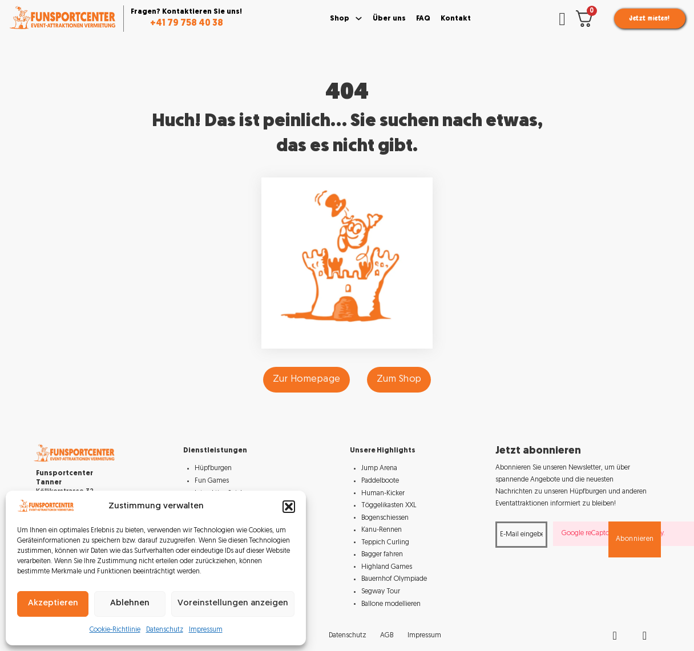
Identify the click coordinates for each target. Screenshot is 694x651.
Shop (339, 18)
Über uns (389, 18)
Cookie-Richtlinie (115, 629)
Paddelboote (380, 481)
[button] (288, 506)
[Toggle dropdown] (358, 18)
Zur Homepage (307, 379)
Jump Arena (379, 468)
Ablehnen (130, 603)
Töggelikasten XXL (389, 505)
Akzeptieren (53, 603)
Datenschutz (164, 629)
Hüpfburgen (213, 468)
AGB (386, 635)
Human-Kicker (383, 493)
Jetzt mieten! (650, 18)
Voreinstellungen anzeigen (232, 603)
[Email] (521, 534)
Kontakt (456, 18)
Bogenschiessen (385, 518)
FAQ (423, 18)
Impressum (206, 629)
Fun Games (212, 481)
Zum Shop (399, 379)
